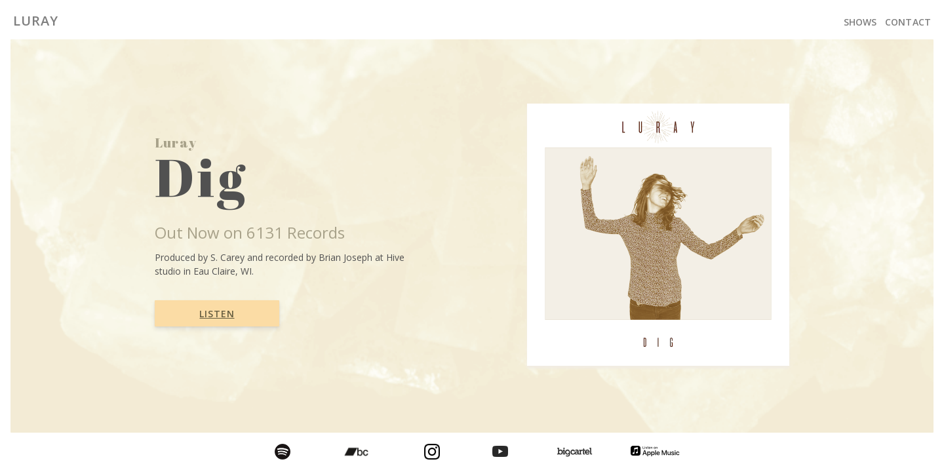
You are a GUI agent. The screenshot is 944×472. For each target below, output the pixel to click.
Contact (908, 22)
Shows (860, 22)
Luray (35, 21)
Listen (216, 313)
